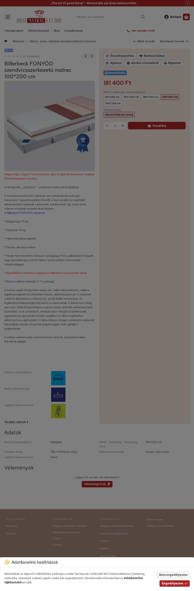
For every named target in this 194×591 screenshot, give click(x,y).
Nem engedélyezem (173, 575)
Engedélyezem (174, 583)
